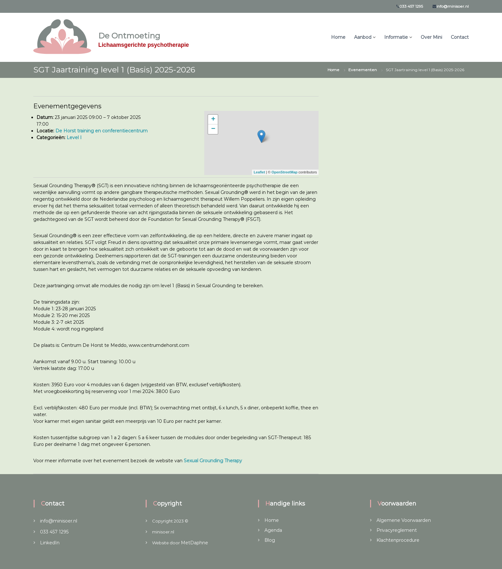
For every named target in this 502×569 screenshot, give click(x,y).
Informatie (396, 37)
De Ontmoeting (129, 35)
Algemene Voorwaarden (403, 520)
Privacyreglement (396, 530)
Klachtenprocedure (397, 540)
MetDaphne (194, 543)
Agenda (273, 530)
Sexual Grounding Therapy (213, 461)
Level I (74, 137)
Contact (460, 37)
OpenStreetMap (284, 172)
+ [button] (213, 119)
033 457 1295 (411, 6)
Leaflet (259, 172)
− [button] (213, 129)
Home (338, 37)
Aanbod (362, 37)
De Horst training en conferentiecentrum (101, 131)
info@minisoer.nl (452, 6)
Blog (269, 540)
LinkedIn (50, 543)
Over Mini (431, 37)
